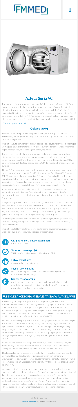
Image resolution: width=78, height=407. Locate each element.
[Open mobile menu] (70, 9)
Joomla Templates (29, 402)
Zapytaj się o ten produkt (14, 123)
